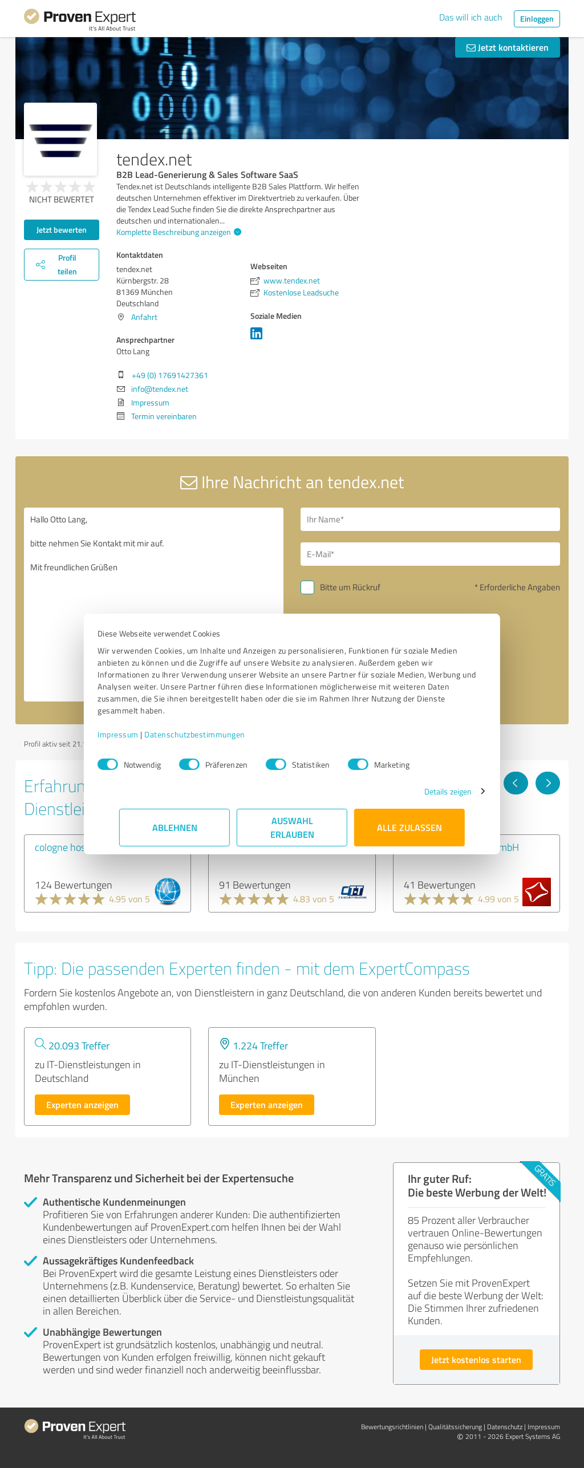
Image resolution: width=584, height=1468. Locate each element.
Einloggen (537, 18)
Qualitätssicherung (455, 1426)
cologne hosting (68, 847)
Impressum (139, 734)
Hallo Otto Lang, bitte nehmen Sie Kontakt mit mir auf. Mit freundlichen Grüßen (153, 604)
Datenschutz (504, 1426)
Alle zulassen (409, 827)
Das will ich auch (470, 17)
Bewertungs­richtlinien (392, 1426)
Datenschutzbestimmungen (216, 734)
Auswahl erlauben (292, 827)
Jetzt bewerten (61, 229)
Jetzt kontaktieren (508, 47)
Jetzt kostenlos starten (476, 1359)
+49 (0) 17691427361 (170, 375)
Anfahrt (144, 316)
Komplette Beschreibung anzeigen (177, 231)
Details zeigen (426, 791)
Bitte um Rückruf (350, 587)
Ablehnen (174, 827)
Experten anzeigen (82, 1104)
